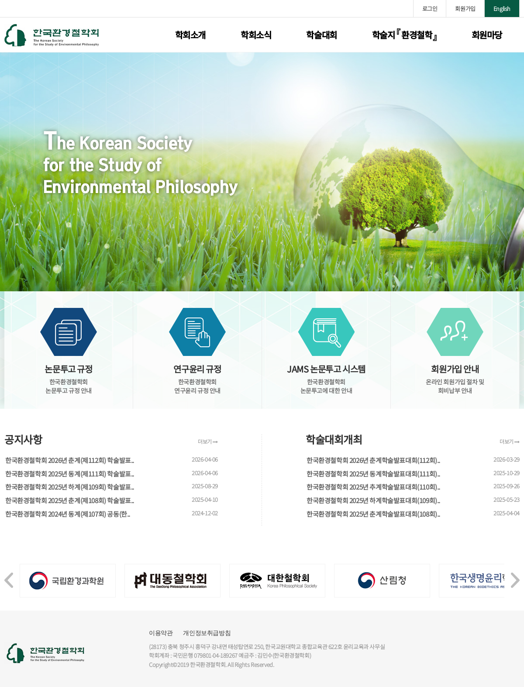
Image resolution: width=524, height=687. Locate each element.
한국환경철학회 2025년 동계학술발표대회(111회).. (373, 473)
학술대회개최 (334, 439)
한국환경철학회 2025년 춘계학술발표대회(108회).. (373, 513)
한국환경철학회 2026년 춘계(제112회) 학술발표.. (69, 460)
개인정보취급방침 (207, 632)
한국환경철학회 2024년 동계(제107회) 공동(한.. (67, 513)
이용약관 (160, 632)
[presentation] (8, 576)
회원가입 (465, 8)
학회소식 (256, 34)
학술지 (404, 34)
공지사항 (23, 439)
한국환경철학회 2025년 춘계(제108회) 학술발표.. (69, 500)
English (501, 8)
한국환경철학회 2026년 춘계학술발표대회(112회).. (373, 460)
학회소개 (190, 34)
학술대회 (321, 34)
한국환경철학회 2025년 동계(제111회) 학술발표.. (69, 473)
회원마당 (487, 34)
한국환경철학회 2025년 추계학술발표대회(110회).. (373, 486)
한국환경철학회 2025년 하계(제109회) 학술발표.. (69, 486)
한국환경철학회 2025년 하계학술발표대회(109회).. (373, 500)
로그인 (430, 8)
